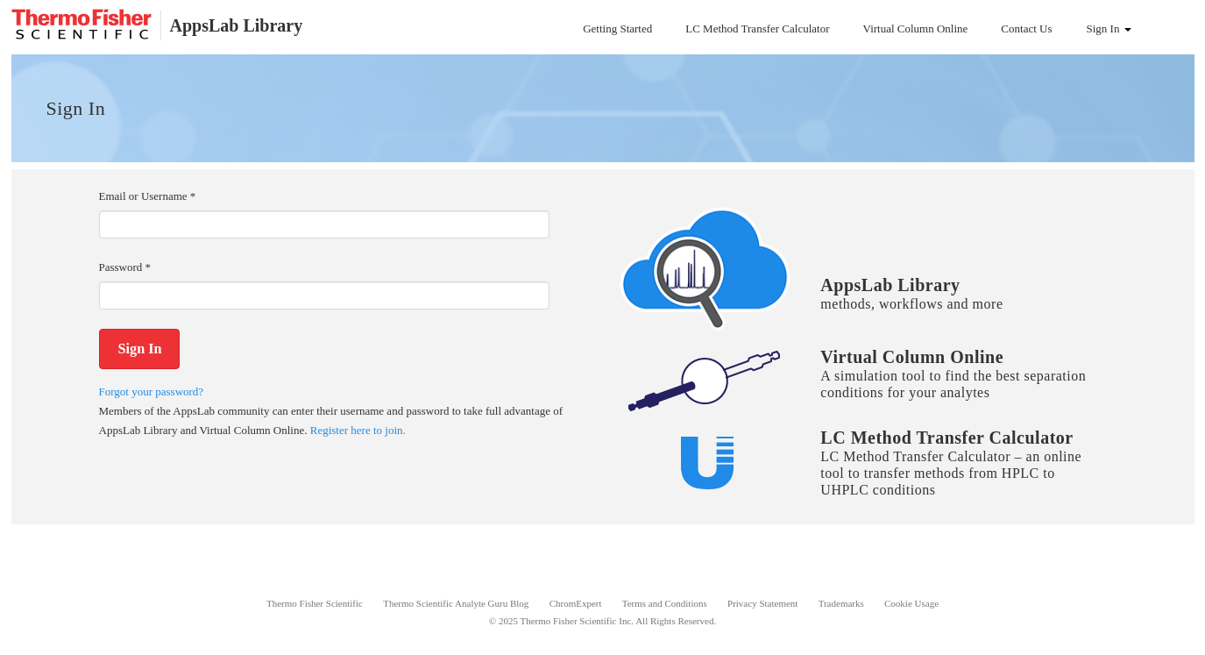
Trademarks (841, 603)
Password (125, 267)
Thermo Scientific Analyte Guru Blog (455, 603)
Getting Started (617, 28)
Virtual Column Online (915, 28)
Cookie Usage (911, 603)
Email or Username (147, 196)
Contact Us (1026, 28)
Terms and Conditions (664, 603)
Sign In (1109, 28)
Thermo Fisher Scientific (314, 603)
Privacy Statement (762, 603)
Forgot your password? (151, 391)
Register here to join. (358, 430)
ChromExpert (575, 603)
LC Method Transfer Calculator (757, 28)
